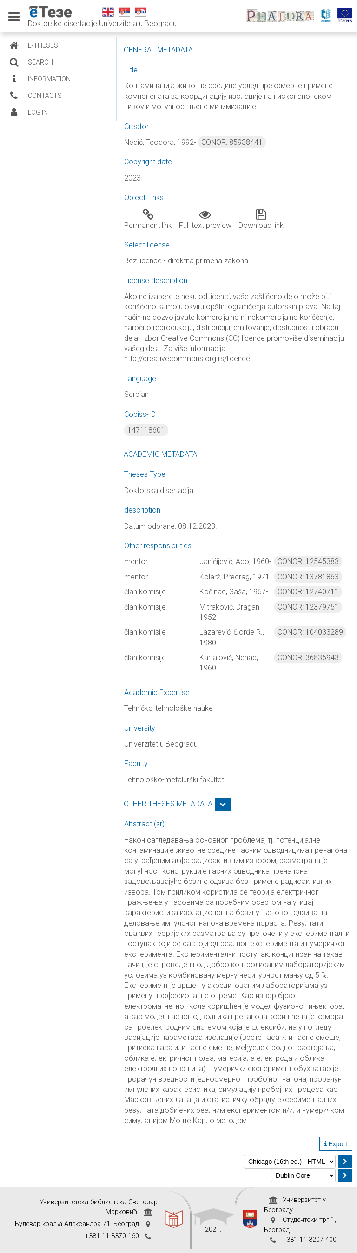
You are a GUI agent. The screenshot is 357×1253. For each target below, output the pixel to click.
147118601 (146, 430)
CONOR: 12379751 (308, 607)
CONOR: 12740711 (308, 591)
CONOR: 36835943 (308, 657)
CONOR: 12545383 (308, 561)
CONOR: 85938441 (232, 142)
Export (335, 1144)
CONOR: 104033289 (310, 632)
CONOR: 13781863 (308, 576)
